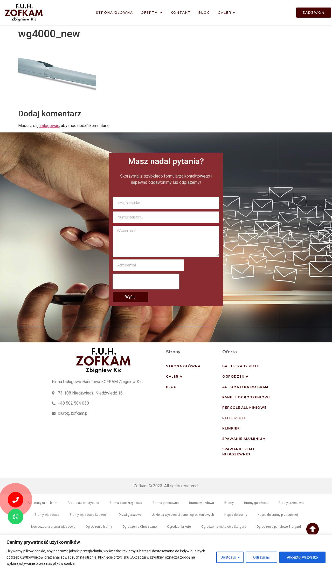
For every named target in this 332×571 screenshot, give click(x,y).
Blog (204, 13)
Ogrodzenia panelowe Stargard (279, 526)
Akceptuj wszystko (302, 557)
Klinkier (231, 428)
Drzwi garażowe (130, 515)
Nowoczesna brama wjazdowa (53, 526)
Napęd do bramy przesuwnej (278, 515)
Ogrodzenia (235, 376)
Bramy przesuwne (292, 503)
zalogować (49, 125)
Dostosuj (228, 557)
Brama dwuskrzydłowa (125, 503)
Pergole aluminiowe (244, 408)
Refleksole (234, 418)
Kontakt (181, 13)
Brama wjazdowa (201, 503)
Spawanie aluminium (244, 439)
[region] (166, 552)
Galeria (227, 13)
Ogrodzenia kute (179, 526)
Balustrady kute (240, 366)
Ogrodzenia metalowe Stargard (223, 526)
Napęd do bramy (235, 515)
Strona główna (114, 13)
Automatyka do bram (245, 387)
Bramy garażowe (256, 503)
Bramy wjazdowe (46, 515)
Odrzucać (261, 557)
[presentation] (146, 281)
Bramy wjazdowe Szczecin (89, 515)
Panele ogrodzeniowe (246, 397)
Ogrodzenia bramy (99, 526)
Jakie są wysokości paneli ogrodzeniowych (183, 515)
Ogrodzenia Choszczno (139, 526)
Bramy (229, 503)
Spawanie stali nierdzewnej (238, 451)
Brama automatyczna (83, 503)
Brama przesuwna (166, 503)
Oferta (152, 13)
